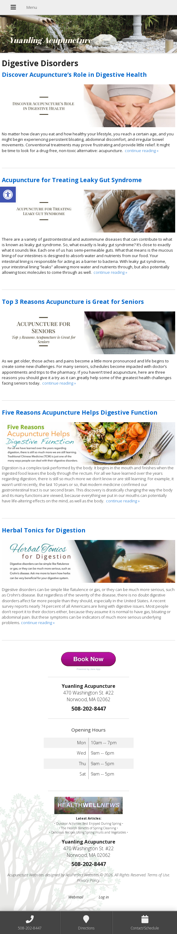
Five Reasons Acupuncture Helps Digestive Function (79, 412)
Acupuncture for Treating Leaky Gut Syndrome (72, 180)
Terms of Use (158, 875)
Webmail (75, 897)
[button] (8, 194)
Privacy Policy (88, 880)
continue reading (141, 150)
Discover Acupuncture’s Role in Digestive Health (74, 74)
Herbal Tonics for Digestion (43, 530)
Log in (104, 897)
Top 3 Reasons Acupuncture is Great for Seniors (73, 301)
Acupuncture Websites (25, 875)
